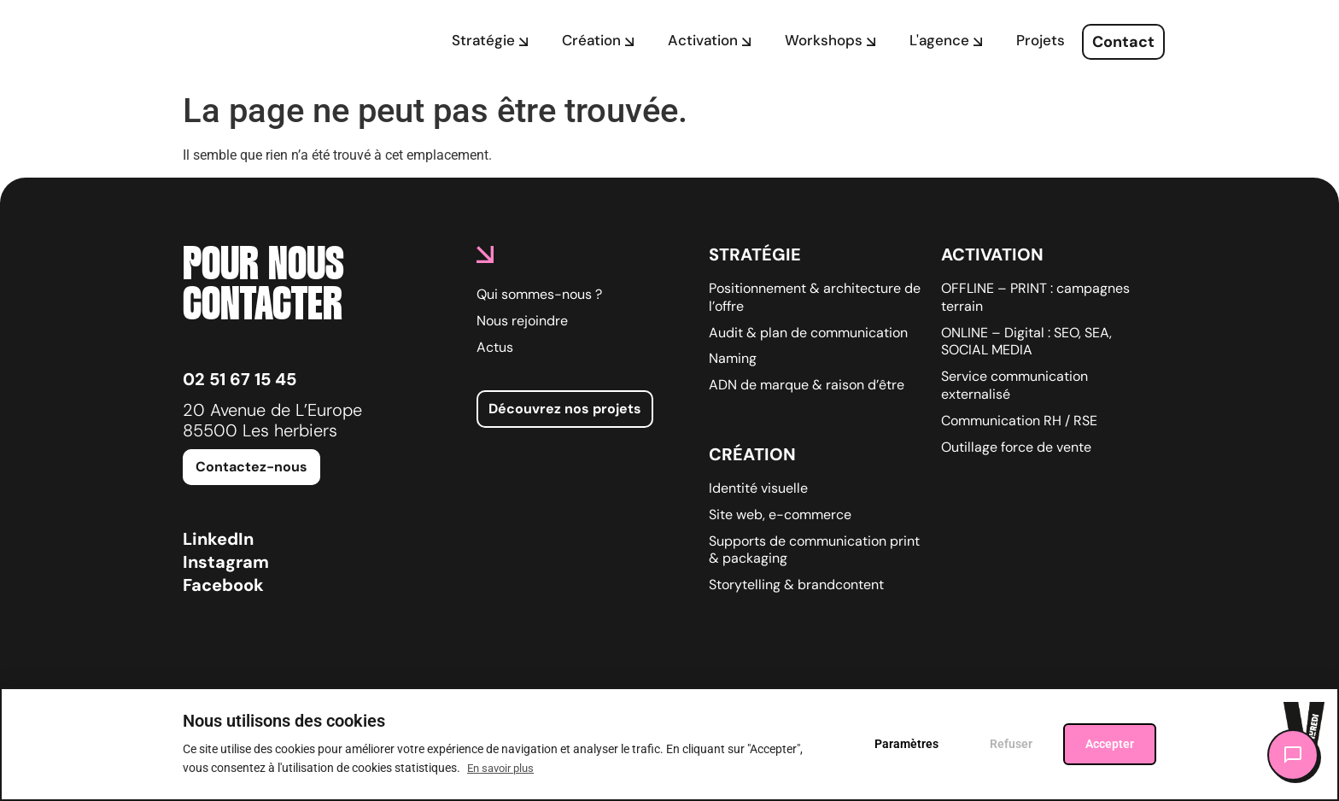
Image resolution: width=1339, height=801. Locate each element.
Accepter (1109, 744)
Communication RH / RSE (1019, 421)
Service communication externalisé (1014, 385)
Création (752, 454)
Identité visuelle (758, 488)
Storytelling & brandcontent (796, 584)
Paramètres (906, 744)
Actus (495, 347)
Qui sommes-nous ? (539, 294)
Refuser (1011, 744)
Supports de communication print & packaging (814, 550)
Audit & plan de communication (808, 333)
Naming (733, 358)
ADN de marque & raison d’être (806, 385)
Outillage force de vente (1016, 447)
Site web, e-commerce (780, 514)
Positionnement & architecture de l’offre (815, 297)
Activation (992, 254)
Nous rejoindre (522, 321)
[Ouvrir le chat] (1293, 755)
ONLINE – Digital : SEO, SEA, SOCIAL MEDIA (1026, 342)
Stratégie (755, 254)
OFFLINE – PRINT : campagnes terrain (1035, 297)
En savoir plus (500, 768)
